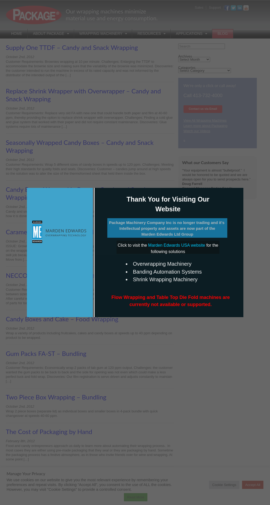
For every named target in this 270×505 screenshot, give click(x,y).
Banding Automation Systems (167, 272)
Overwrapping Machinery (162, 264)
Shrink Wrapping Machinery (165, 279)
